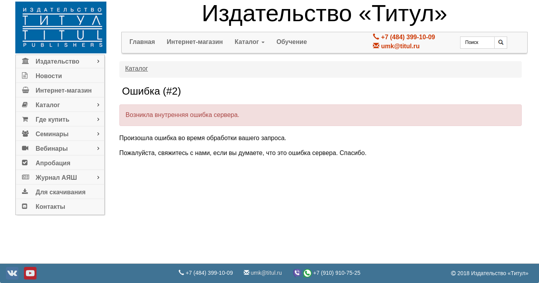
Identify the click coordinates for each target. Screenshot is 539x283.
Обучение (291, 41)
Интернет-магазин (57, 89)
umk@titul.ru (400, 46)
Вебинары (45, 147)
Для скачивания (54, 190)
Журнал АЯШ (49, 176)
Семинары (45, 132)
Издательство (50, 60)
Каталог (41, 103)
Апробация (46, 161)
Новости (42, 74)
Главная (142, 41)
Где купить (45, 118)
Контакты (43, 205)
